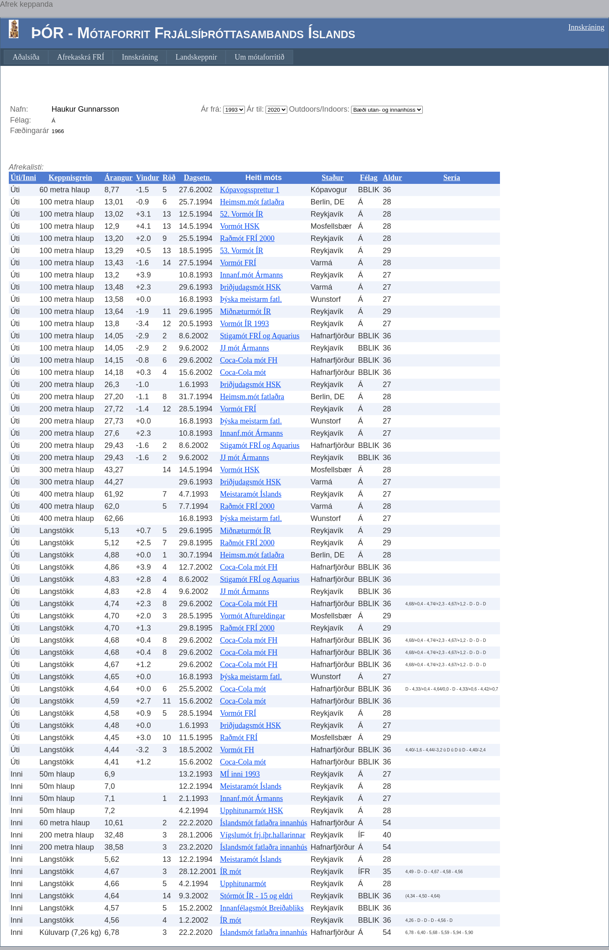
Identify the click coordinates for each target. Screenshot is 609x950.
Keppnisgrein (70, 177)
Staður (333, 177)
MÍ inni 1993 (240, 774)
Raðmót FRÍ (239, 737)
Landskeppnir (196, 57)
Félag (368, 177)
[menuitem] (26, 57)
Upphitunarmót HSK (252, 810)
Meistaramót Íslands (250, 494)
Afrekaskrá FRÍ (80, 57)
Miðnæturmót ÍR (245, 311)
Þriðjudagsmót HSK (250, 287)
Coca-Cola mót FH (249, 360)
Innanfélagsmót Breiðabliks (262, 908)
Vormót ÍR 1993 (244, 323)
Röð (168, 177)
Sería (451, 177)
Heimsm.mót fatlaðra (252, 202)
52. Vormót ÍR (241, 214)
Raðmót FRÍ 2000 (247, 238)
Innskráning (586, 27)
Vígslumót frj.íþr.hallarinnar (262, 835)
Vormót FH (237, 750)
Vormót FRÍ (238, 263)
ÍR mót (231, 871)
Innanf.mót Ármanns (251, 275)
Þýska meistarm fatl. (251, 299)
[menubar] (148, 57)
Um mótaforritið (259, 57)
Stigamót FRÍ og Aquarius (260, 336)
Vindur (147, 177)
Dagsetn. (198, 177)
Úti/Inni (23, 177)
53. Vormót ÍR (241, 250)
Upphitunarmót (243, 883)
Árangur (118, 177)
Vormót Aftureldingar (252, 616)
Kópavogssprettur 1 (249, 190)
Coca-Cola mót (243, 372)
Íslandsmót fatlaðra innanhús (263, 823)
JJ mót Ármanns (244, 348)
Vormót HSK (240, 226)
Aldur (392, 177)
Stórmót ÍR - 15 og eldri (256, 896)
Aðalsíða (26, 57)
